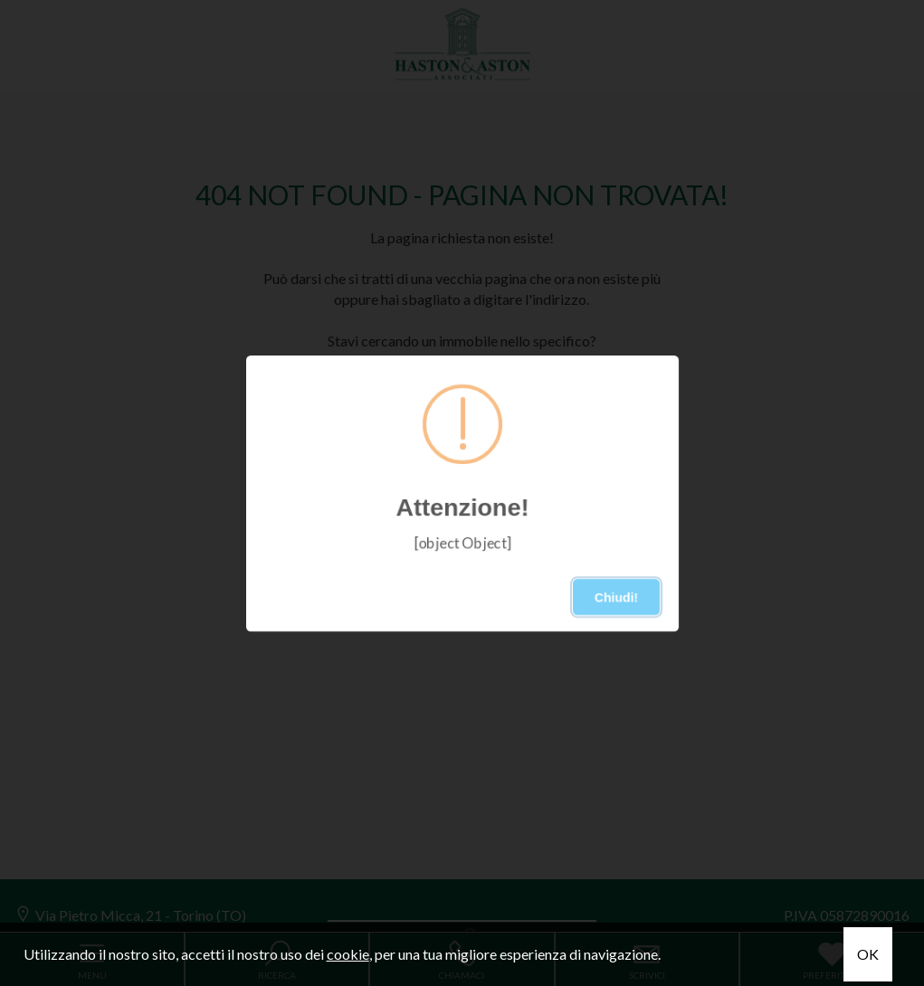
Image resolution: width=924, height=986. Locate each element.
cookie (348, 953)
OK (868, 953)
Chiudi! (615, 597)
